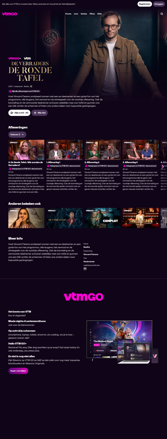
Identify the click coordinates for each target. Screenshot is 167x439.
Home (68, 14)
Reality (87, 247)
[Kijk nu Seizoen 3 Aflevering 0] (19, 113)
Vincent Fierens (91, 254)
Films (92, 14)
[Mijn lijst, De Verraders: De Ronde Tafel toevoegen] (39, 113)
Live (76, 14)
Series (84, 14)
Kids (99, 14)
